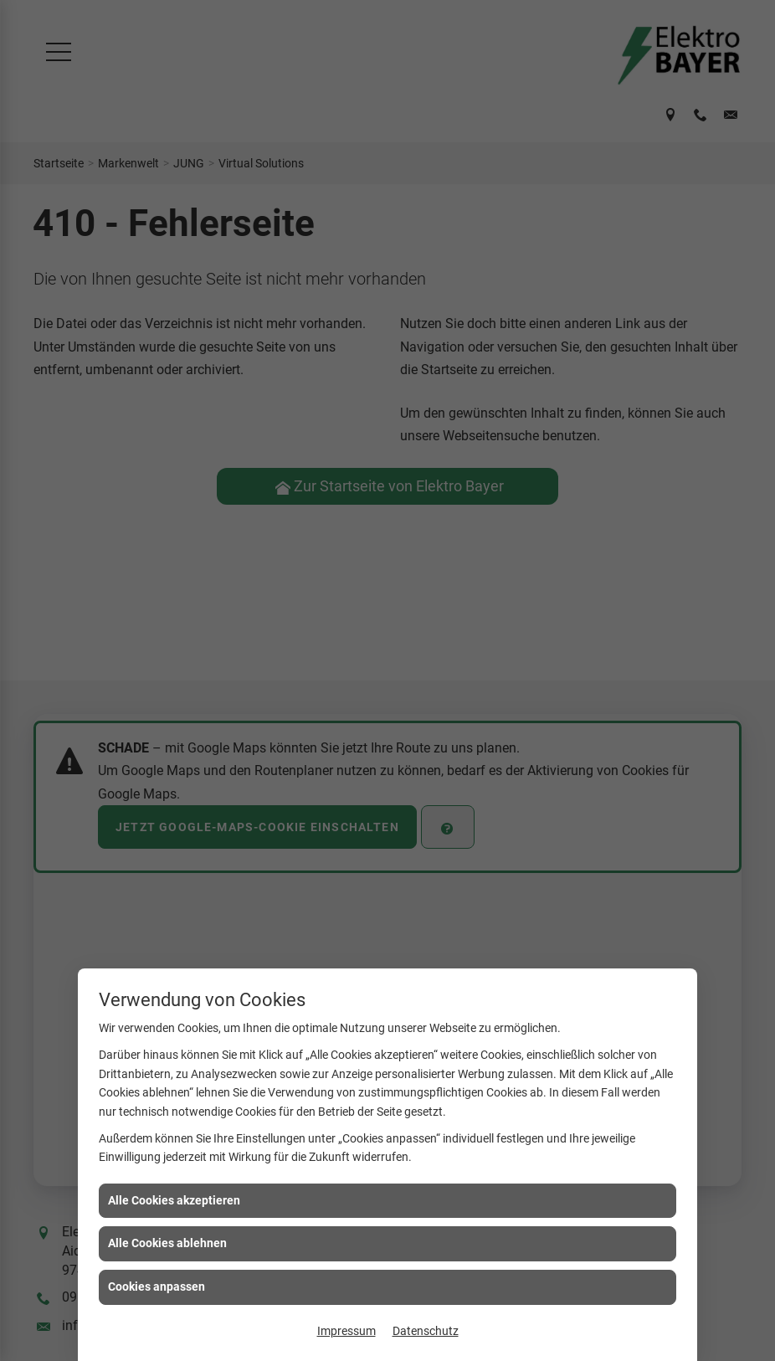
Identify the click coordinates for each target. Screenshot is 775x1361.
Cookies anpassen (156, 1286)
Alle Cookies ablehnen (167, 1243)
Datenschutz (426, 1331)
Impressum (346, 1331)
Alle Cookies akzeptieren (174, 1200)
